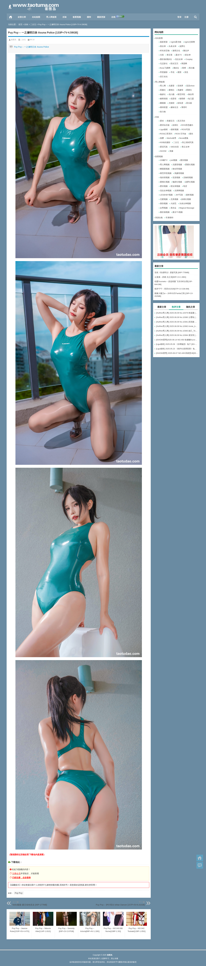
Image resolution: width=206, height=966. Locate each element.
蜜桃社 (171, 90)
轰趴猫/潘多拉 (166, 59)
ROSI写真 (185, 129)
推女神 (163, 46)
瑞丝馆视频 (165, 177)
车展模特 (169, 217)
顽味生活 (174, 107)
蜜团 (179, 72)
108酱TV (163, 160)
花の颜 (171, 94)
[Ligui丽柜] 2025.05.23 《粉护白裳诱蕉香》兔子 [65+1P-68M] (177, 349)
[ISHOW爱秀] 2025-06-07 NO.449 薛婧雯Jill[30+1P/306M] (177, 353)
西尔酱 (192, 68)
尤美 (162, 55)
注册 (186, 17)
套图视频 (77, 17)
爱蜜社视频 (190, 164)
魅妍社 (163, 94)
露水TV (179, 55)
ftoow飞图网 (165, 68)
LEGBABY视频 (166, 195)
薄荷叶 (184, 107)
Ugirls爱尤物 (176, 42)
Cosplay (189, 59)
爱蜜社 (189, 90)
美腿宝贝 (170, 121)
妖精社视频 (186, 199)
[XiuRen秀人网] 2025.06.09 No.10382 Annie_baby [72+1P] (177, 326)
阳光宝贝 (174, 63)
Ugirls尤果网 (189, 42)
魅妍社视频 (177, 182)
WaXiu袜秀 (171, 138)
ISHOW (163, 151)
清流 (186, 72)
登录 (179, 17)
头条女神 (172, 46)
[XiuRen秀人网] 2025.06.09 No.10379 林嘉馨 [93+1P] (177, 313)
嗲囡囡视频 (165, 169)
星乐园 (189, 103)
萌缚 (184, 68)
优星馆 (173, 99)
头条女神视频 (185, 203)
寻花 (172, 72)
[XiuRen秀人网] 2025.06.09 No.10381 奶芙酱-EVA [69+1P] (177, 322)
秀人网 (163, 86)
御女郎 (191, 94)
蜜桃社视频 (165, 182)
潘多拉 (176, 68)
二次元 (33, 24)
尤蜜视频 (164, 199)
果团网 (184, 63)
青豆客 (169, 55)
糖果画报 (164, 99)
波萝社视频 (190, 182)
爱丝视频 (164, 186)
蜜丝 (191, 134)
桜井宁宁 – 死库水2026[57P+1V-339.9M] (172, 289)
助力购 (163, 112)
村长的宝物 (165, 50)
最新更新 (101, 17)
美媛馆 (180, 90)
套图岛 (13, 40)
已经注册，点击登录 (21, 877)
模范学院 (181, 94)
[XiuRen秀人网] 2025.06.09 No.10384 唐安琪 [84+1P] (177, 335)
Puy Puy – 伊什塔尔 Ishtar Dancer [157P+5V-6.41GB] (120, 905)
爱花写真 (164, 147)
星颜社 (163, 90)
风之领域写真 (188, 142)
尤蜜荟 (171, 86)
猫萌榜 (182, 99)
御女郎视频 (177, 169)
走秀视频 (164, 208)
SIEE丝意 (175, 147)
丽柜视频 (175, 129)
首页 (11, 17)
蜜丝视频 (184, 160)
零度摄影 (164, 72)
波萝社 (182, 46)
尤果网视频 (179, 190)
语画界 (180, 86)
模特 (89, 17)
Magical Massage (186, 208)
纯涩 (185, 186)
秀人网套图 (51, 17)
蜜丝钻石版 (165, 125)
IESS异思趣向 (187, 125)
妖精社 (175, 125)
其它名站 (164, 76)
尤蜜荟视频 (177, 164)
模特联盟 (164, 107)
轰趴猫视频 (165, 212)
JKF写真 (179, 195)
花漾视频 (176, 177)
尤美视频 (174, 199)
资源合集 (159, 217)
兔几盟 (191, 99)
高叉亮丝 (181, 121)
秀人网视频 (165, 164)
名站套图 (36, 17)
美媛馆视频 (179, 173)
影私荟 (180, 103)
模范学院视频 (165, 173)
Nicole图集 (183, 138)
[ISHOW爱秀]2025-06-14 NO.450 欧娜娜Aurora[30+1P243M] (177, 340)
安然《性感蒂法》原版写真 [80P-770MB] (172, 272)
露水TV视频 (177, 212)
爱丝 (162, 121)
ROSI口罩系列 (166, 134)
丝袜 (64, 17)
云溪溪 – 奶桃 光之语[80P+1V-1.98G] (170, 277)
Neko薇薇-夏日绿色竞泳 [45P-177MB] (29, 905)
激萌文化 (176, 50)
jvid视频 (173, 160)
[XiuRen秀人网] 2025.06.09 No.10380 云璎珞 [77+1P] (177, 317)
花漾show (190, 86)
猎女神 (188, 55)
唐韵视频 (164, 203)
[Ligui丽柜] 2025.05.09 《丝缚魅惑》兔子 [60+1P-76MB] (177, 344)
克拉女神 (179, 59)
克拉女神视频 (165, 190)
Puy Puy (18, 893)
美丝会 (173, 208)
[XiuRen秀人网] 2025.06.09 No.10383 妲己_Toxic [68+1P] (177, 331)
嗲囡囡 (163, 103)
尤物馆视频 (188, 177)
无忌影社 (164, 63)
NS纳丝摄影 (165, 142)
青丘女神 (185, 147)
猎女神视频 (175, 186)
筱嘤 (162, 138)
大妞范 (173, 203)
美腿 (171, 151)
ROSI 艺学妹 (180, 134)
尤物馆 (171, 103)
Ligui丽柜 (164, 129)
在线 (117, 16)
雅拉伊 (186, 50)
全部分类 (22, 17)
